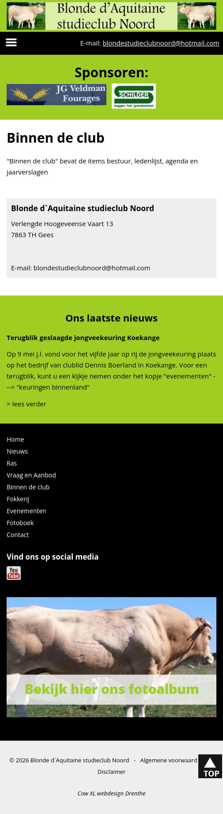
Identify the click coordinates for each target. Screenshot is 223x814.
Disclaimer (112, 772)
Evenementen (26, 511)
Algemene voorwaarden (172, 760)
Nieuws (17, 451)
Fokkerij (18, 499)
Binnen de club (28, 487)
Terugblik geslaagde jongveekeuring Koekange (83, 337)
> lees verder (26, 403)
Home (15, 439)
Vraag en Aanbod (31, 475)
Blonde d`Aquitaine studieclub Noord (79, 760)
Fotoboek (20, 523)
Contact (18, 534)
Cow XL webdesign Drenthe (112, 793)
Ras (12, 463)
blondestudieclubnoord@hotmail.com (160, 42)
